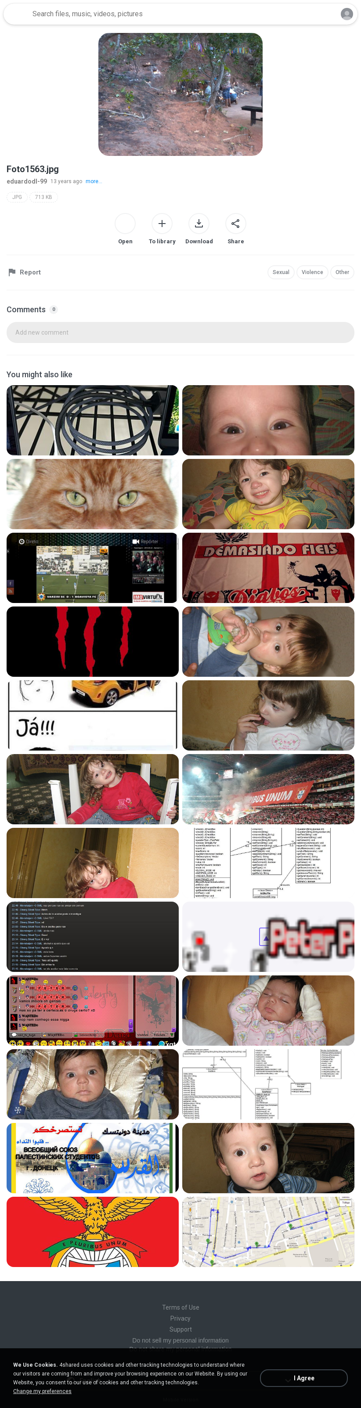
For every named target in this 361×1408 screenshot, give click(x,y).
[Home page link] (17, 14)
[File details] (93, 420)
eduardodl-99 (27, 181)
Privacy (180, 1318)
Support (181, 1329)
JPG (17, 197)
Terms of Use (180, 1307)
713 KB (43, 197)
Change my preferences (42, 1391)
